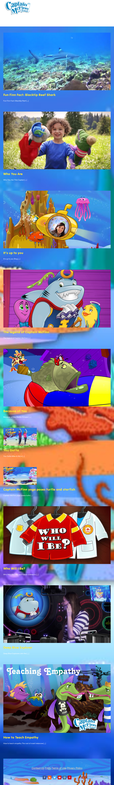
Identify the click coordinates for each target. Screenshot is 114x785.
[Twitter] (54, 777)
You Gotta (11, 450)
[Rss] (49, 777)
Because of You (15, 411)
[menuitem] (32, 24)
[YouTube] (59, 777)
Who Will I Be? (14, 568)
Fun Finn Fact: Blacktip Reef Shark (29, 95)
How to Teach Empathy (20, 737)
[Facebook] (44, 777)
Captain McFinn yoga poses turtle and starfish (39, 489)
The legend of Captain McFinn (26, 332)
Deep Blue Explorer (17, 647)
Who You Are (13, 174)
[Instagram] (64, 777)
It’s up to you (13, 253)
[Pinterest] (69, 777)
